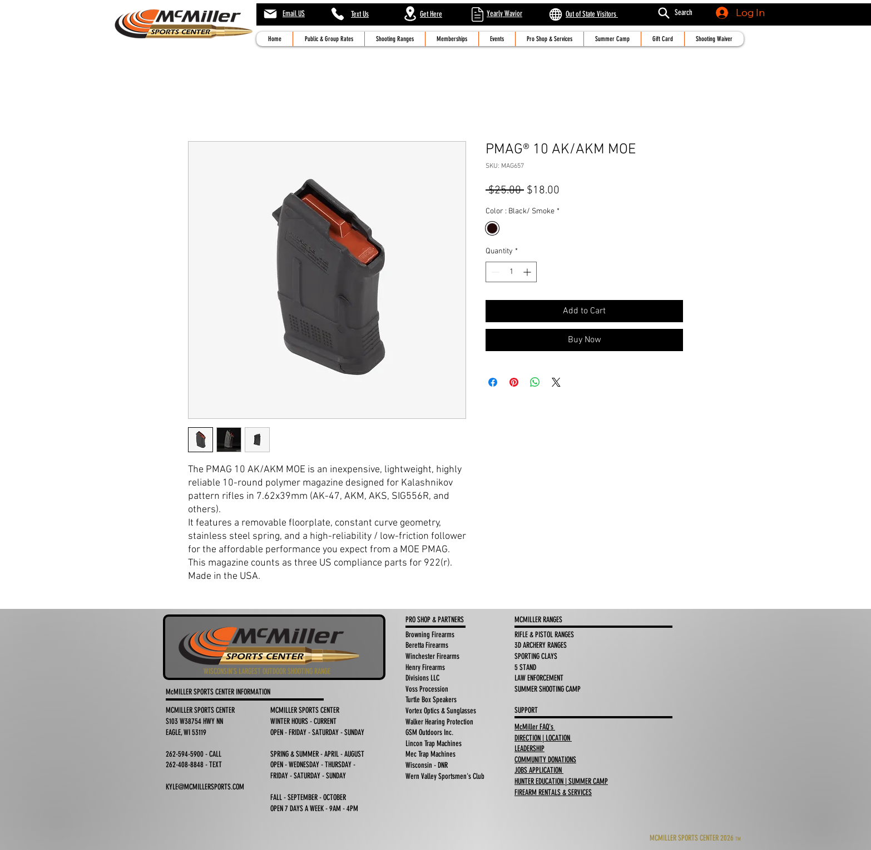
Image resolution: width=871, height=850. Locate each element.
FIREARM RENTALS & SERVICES (553, 792)
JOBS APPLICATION (538, 770)
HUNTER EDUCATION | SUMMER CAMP (561, 781)
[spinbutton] (511, 272)
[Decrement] (494, 272)
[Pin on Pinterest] (514, 382)
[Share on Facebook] (492, 382)
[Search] (663, 13)
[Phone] (337, 14)
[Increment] (528, 272)
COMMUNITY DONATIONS (545, 759)
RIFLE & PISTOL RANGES (544, 634)
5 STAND (526, 667)
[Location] (410, 13)
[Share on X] (556, 382)
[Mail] (270, 14)
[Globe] (555, 14)
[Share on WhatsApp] (535, 382)
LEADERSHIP (529, 748)
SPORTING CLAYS (536, 656)
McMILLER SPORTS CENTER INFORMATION (219, 692)
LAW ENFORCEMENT (539, 678)
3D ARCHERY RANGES (540, 645)
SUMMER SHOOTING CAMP (547, 689)
